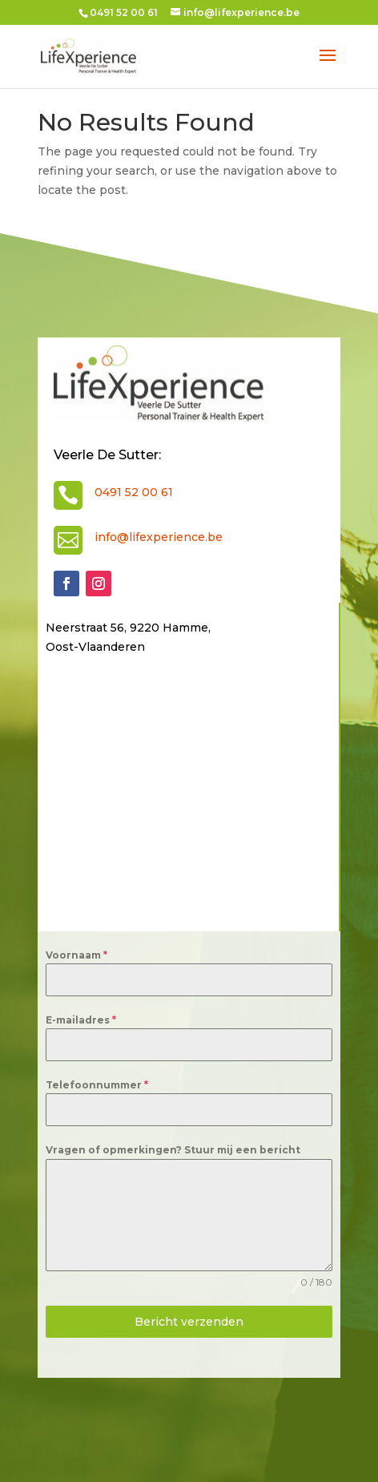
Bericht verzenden (189, 1321)
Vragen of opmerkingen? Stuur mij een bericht (173, 1150)
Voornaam (76, 955)
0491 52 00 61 (133, 492)
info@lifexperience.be (158, 537)
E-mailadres (81, 1020)
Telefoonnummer (97, 1085)
